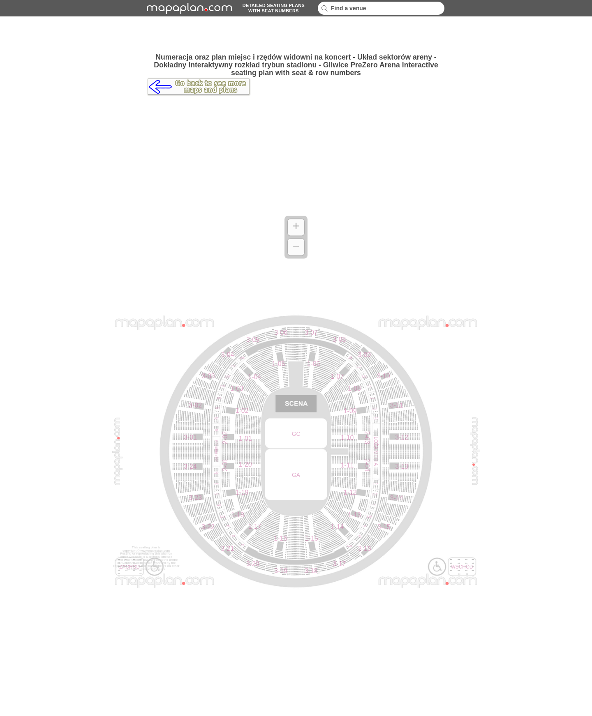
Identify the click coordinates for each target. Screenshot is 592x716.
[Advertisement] (296, 34)
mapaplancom (188, 8)
